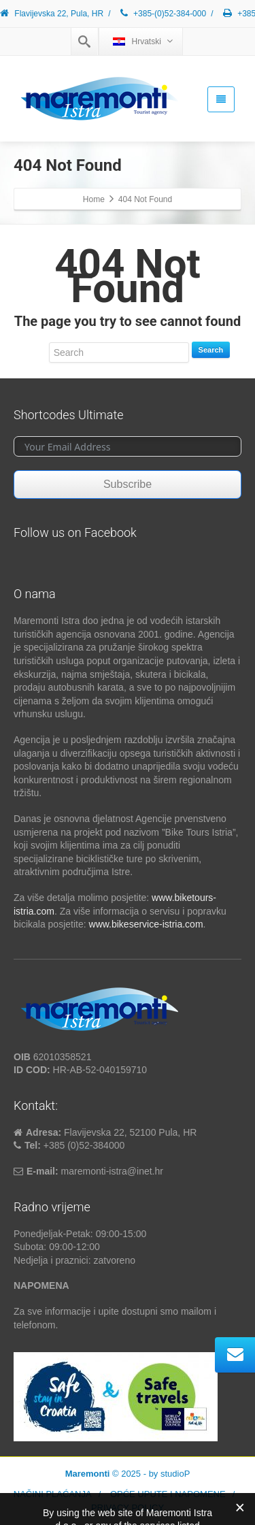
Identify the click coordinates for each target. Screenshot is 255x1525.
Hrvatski (143, 41)
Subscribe (127, 484)
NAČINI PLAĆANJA (53, 1494)
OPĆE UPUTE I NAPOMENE (168, 1494)
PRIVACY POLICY (127, 1508)
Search (211, 350)
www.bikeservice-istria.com (146, 924)
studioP (175, 1474)
